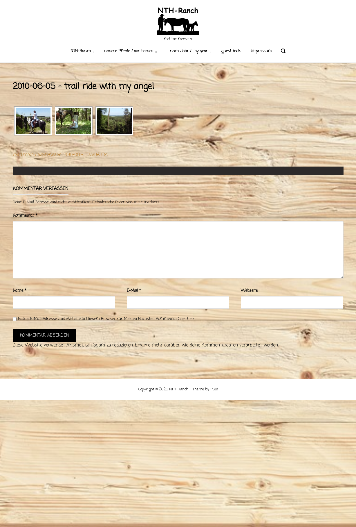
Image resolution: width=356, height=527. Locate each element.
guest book (231, 51)
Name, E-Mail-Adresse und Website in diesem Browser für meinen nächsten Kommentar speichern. (107, 319)
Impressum (261, 51)
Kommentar (25, 216)
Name (19, 291)
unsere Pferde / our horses (128, 51)
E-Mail (134, 291)
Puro (214, 389)
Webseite (249, 291)
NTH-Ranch (81, 51)
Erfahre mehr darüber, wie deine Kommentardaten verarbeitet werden (206, 345)
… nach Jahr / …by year (187, 51)
